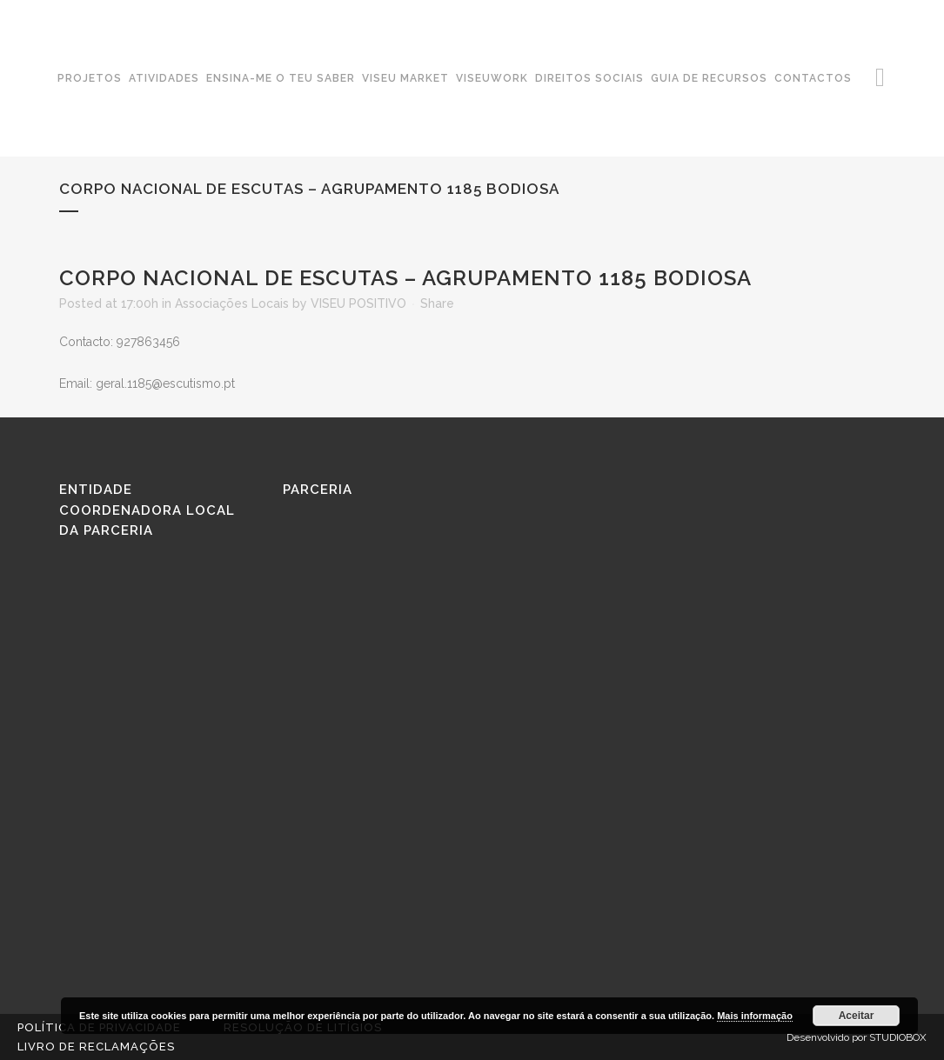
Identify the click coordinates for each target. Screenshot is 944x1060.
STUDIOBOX (898, 1037)
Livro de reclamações (96, 1046)
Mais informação (755, 1015)
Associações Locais (232, 303)
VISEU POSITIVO (358, 303)
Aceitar (856, 1016)
